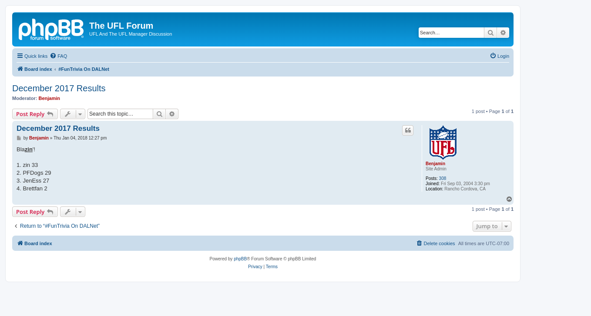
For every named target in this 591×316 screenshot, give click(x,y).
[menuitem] (58, 56)
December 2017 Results (59, 88)
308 (443, 178)
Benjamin (49, 98)
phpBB (240, 258)
